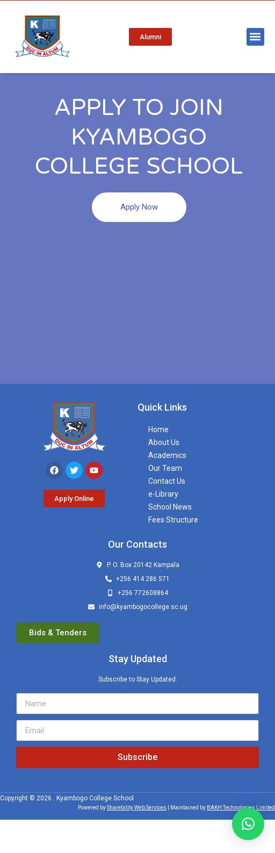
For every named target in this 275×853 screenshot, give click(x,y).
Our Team (165, 501)
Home (158, 462)
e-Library (163, 527)
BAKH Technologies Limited (241, 841)
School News (170, 540)
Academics (167, 488)
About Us (163, 475)
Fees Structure (173, 553)
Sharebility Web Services (137, 841)
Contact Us (166, 514)
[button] (255, 37)
